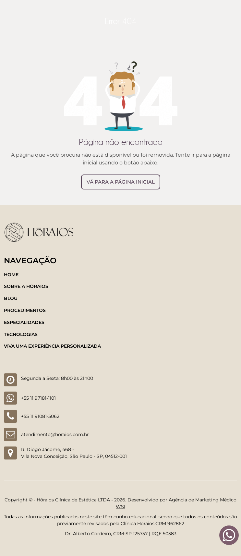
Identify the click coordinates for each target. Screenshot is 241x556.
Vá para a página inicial (121, 182)
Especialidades (24, 322)
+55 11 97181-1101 (38, 398)
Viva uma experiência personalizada (52, 346)
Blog (11, 298)
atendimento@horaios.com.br (55, 434)
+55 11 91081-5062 (40, 416)
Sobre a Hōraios (26, 286)
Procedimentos (25, 310)
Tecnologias (21, 334)
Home (11, 275)
